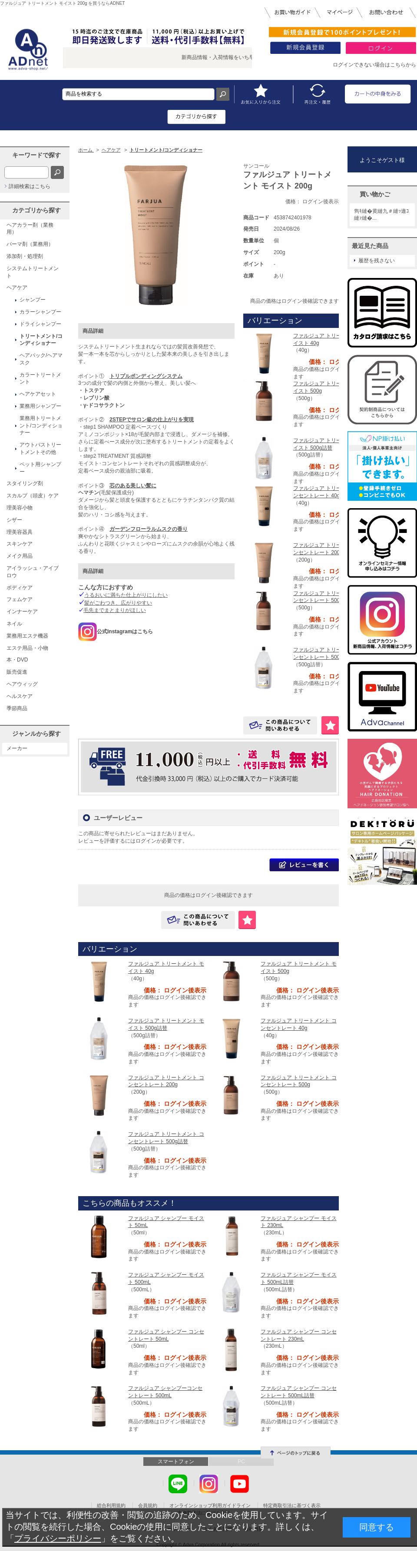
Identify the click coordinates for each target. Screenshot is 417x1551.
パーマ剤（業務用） (30, 244)
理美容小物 (20, 508)
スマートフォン (176, 1461)
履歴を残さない (376, 261)
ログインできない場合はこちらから (374, 65)
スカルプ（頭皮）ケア (33, 496)
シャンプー (33, 300)
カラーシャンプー (40, 312)
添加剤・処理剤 (25, 256)
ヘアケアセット (38, 394)
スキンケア (20, 544)
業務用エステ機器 (27, 636)
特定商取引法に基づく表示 (292, 1505)
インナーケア (22, 611)
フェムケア (20, 599)
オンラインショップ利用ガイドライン (210, 1505)
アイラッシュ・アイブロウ (33, 572)
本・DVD (17, 660)
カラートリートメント (40, 378)
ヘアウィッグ (22, 684)
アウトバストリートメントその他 (40, 448)
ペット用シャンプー (40, 468)
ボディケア (20, 588)
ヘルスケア (20, 696)
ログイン (146, 841)
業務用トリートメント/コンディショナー (41, 425)
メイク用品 (20, 556)
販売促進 (17, 672)
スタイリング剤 (25, 483)
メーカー (17, 748)
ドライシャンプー (40, 324)
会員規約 (147, 1505)
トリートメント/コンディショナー (41, 340)
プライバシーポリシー (57, 1538)
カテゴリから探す (36, 210)
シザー (14, 520)
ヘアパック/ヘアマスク (41, 359)
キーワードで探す (36, 155)
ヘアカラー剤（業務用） (30, 228)
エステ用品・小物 (27, 648)
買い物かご (375, 194)
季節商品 (17, 708)
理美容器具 (20, 532)
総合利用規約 (111, 1505)
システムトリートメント (33, 272)
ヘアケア (17, 287)
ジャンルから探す (36, 733)
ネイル (14, 624)
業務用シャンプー (40, 406)
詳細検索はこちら (29, 186)
